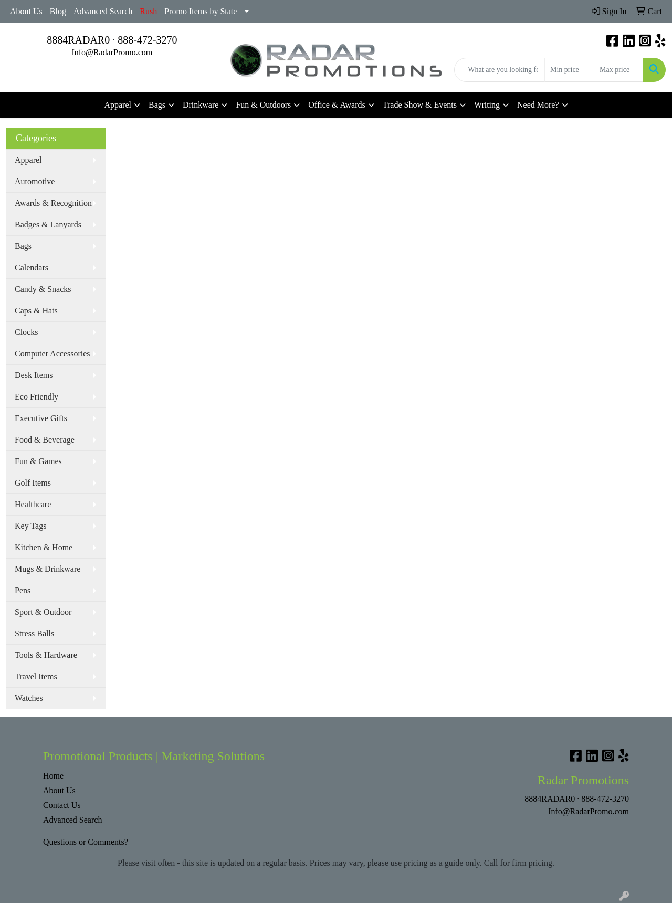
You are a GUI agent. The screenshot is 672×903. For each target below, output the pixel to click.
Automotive (35, 181)
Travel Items (36, 676)
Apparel (117, 104)
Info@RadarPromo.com (111, 52)
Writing (487, 104)
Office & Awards (336, 104)
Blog (58, 11)
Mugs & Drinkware (47, 568)
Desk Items (33, 375)
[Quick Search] (499, 70)
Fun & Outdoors (263, 104)
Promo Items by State (200, 11)
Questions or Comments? (85, 841)
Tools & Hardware (46, 654)
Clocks (26, 332)
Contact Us (62, 805)
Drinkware (200, 104)
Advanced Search (103, 11)
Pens (22, 590)
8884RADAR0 (78, 40)
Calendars (31, 267)
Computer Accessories (52, 353)
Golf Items (33, 482)
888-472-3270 (147, 40)
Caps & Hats (36, 310)
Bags (157, 104)
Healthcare (33, 504)
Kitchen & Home (43, 547)
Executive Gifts (41, 418)
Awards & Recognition (53, 202)
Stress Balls (34, 633)
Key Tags (30, 525)
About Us (26, 11)
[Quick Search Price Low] (569, 70)
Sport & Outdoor (43, 611)
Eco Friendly (36, 396)
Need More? (538, 104)
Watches (29, 698)
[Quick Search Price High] (619, 70)
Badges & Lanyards (48, 224)
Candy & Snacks (43, 289)
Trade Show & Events (420, 104)
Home (53, 775)
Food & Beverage (45, 439)
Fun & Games (38, 461)
